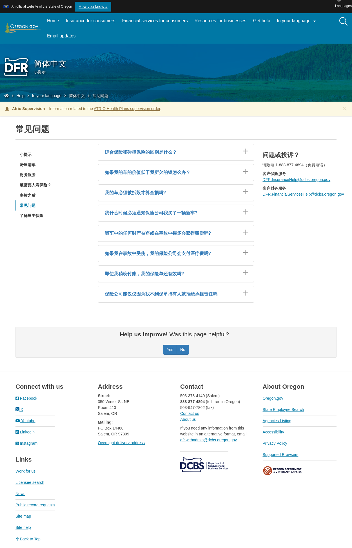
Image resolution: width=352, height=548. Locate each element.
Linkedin (25, 432)
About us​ (188, 419)
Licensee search (29, 482)
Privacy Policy (275, 443)
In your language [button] (297, 21)
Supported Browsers (280, 454)
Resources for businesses (220, 20)
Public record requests (35, 505)
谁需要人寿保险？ (35, 185)
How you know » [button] (93, 6)
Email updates (63, 38)
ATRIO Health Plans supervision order (127, 108)
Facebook (26, 398)
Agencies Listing (277, 421)
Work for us (25, 471)
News (20, 493)
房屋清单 (27, 164)
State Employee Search (283, 409)
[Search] (343, 21)
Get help (261, 20)
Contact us (189, 413)
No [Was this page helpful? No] (182, 349)
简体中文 (77, 95)
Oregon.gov (273, 398)
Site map (23, 516)
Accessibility (273, 432)
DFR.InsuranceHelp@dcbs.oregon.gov (296, 179)
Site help (23, 527)
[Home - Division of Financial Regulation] (6, 95)
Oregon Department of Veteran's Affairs (282, 471)
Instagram (26, 443)
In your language (46, 95)
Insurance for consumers (90, 20)
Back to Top (28, 539)
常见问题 (27, 205)
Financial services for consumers (155, 20)
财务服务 (27, 175)
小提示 (26, 154)
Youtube (25, 421)
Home (53, 20)
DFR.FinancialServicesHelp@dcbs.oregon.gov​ (303, 194)
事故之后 (27, 195)
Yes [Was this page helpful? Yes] (170, 349)
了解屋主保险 (31, 215)
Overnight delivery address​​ (121, 442)
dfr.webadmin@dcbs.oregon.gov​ (208, 440)
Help (20, 95)
